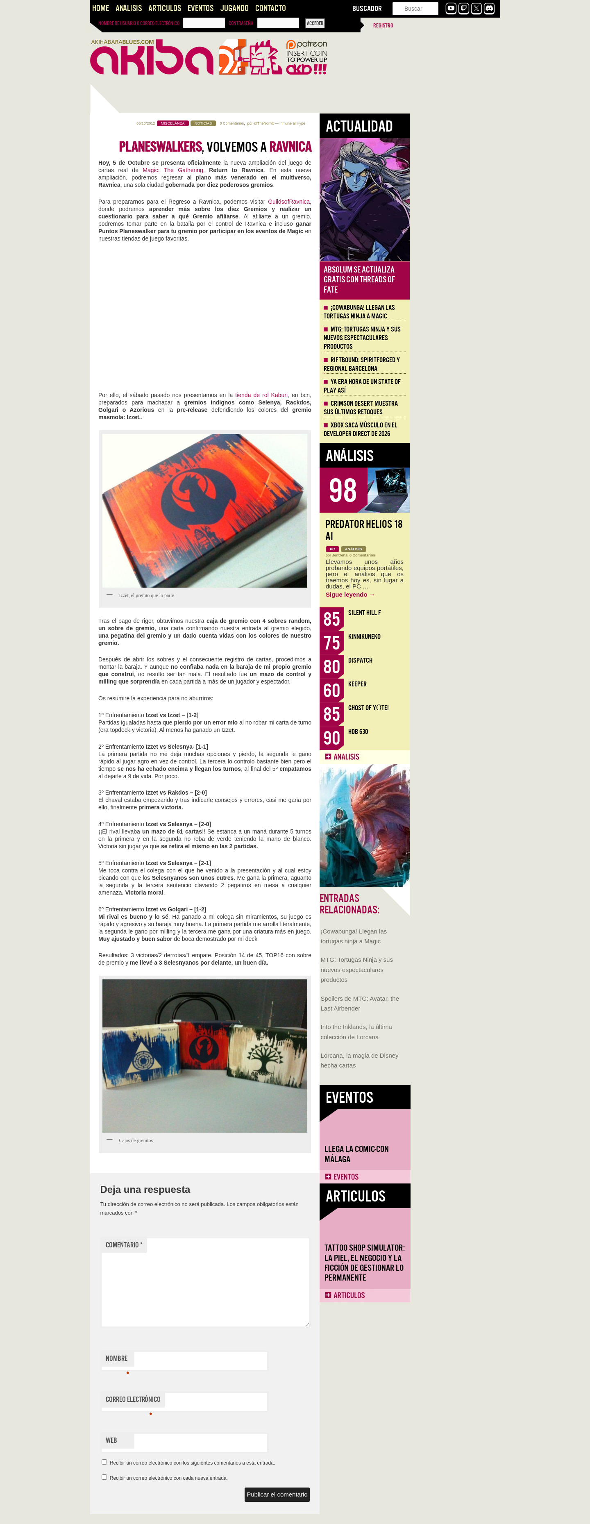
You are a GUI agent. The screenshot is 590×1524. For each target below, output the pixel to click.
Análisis (129, 8)
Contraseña (241, 23)
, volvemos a (305, 147)
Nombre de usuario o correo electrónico (138, 23)
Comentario (214, 1245)
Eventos (200, 8)
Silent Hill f (454, 613)
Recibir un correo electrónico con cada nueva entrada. (259, 1478)
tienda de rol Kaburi (351, 395)
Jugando (234, 8)
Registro (383, 25)
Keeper (447, 684)
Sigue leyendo (440, 594)
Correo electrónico (223, 1401)
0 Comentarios (322, 123)
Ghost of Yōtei (458, 708)
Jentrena (430, 555)
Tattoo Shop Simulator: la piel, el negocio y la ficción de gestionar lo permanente (135, 583)
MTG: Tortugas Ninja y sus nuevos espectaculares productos (127, 290)
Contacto (270, 8)
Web (201, 1440)
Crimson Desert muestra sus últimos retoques (451, 408)
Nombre (207, 1360)
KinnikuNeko (454, 636)
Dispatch (450, 660)
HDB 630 (448, 732)
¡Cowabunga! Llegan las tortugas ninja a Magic (449, 312)
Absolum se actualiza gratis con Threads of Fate (449, 280)
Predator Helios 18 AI (453, 530)
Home (100, 8)
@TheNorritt (354, 123)
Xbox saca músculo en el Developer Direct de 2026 (451, 429)
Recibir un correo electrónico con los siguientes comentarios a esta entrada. (282, 1463)
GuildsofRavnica (379, 201)
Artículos (164, 8)
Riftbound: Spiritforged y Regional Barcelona (452, 364)
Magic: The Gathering (263, 170)
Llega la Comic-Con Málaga (127, 474)
